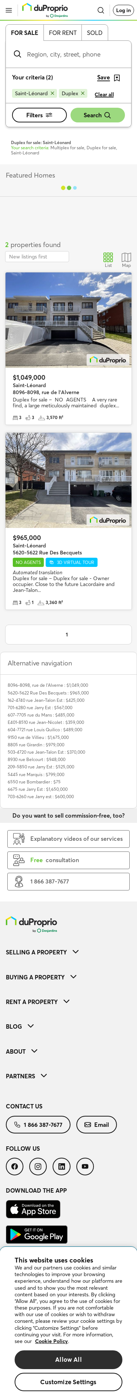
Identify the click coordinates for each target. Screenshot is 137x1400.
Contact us (24, 1106)
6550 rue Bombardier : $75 (34, 782)
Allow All (68, 1359)
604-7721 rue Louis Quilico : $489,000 (45, 729)
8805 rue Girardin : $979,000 (36, 744)
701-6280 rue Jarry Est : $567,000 (40, 707)
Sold (95, 32)
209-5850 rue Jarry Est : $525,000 (41, 766)
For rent (63, 32)
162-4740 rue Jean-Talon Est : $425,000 (46, 700)
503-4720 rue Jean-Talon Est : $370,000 (46, 752)
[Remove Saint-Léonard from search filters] (34, 93)
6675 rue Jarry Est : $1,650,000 (38, 789)
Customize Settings (68, 1382)
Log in (123, 10)
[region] (68, 1323)
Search (97, 115)
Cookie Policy (51, 1341)
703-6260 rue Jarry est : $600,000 (41, 796)
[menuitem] (68, 952)
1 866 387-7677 (38, 1124)
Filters (39, 115)
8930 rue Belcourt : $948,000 (36, 759)
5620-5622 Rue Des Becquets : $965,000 (48, 693)
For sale (24, 32)
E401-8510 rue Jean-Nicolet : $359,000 (46, 722)
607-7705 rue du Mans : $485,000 (41, 715)
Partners (26, 1076)
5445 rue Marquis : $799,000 (36, 774)
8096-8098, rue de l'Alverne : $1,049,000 (48, 685)
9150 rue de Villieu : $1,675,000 (38, 737)
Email (96, 1124)
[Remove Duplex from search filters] (73, 93)
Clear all (104, 94)
